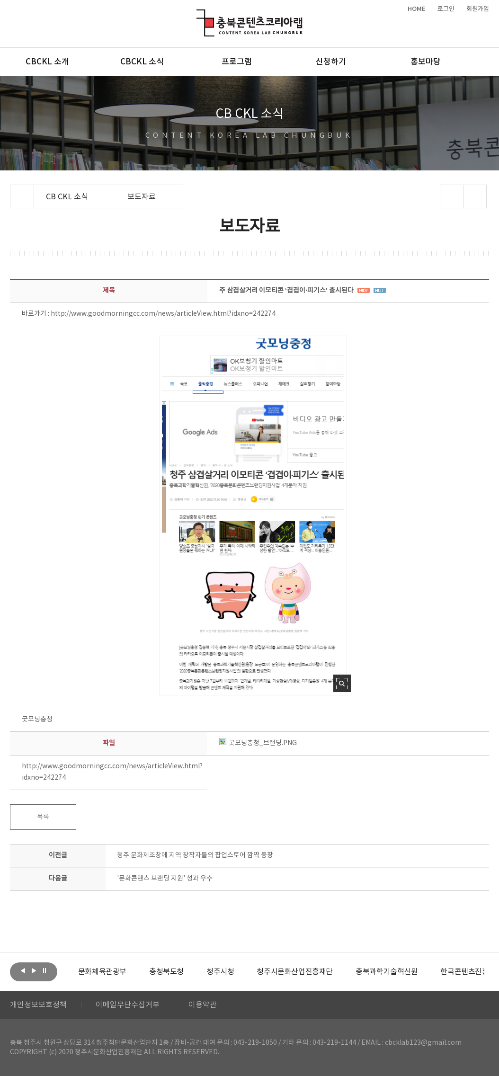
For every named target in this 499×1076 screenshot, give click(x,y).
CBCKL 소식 (142, 62)
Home (12, 190)
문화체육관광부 (102, 972)
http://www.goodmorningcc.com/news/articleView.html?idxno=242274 (163, 314)
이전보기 (22, 971)
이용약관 (202, 1005)
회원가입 (477, 9)
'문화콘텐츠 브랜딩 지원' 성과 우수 (165, 878)
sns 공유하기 (451, 196)
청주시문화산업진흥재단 (295, 972)
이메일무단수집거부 (128, 1005)
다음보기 (33, 971)
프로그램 (237, 62)
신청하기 (331, 62)
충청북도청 (166, 972)
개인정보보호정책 (38, 1005)
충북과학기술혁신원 (387, 972)
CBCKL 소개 (47, 62)
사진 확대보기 (342, 683)
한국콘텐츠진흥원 (468, 972)
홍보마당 (425, 62)
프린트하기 (474, 196)
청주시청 (220, 972)
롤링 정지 (44, 971)
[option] (102, 971)
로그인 (445, 9)
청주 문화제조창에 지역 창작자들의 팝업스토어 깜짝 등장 (195, 855)
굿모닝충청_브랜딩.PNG (258, 743)
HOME (417, 9)
